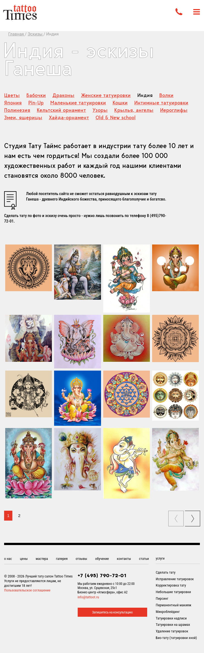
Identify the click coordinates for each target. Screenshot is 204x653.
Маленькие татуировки (78, 102)
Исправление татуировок (175, 579)
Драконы (63, 95)
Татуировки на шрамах (173, 625)
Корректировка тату (171, 585)
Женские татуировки (106, 95)
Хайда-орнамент (69, 117)
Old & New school (116, 117)
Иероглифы (174, 110)
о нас (8, 559)
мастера (42, 559)
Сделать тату (165, 572)
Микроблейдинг (168, 612)
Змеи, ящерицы (23, 117)
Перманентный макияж (173, 605)
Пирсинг (162, 598)
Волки (166, 95)
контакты (124, 559)
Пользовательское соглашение (27, 590)
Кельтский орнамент (61, 110)
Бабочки (36, 95)
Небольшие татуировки (173, 592)
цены (24, 559)
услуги (160, 558)
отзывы (81, 559)
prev (176, 516)
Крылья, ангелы (133, 110)
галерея (62, 559)
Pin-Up (36, 102)
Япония (13, 102)
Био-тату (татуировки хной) (176, 638)
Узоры (100, 110)
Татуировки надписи (171, 618)
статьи (144, 559)
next (193, 516)
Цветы (12, 95)
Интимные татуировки (161, 102)
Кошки (120, 102)
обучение (102, 559)
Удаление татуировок (172, 631)
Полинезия (17, 110)
